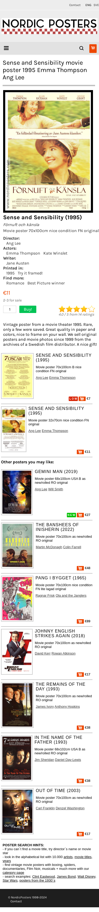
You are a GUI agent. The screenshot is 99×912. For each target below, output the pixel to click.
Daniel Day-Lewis (68, 760)
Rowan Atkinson (63, 653)
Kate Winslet (55, 253)
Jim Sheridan (44, 760)
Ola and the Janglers (71, 595)
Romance (15, 283)
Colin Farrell (72, 547)
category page (13, 873)
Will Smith (55, 489)
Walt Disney (86, 876)
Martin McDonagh (49, 547)
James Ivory (45, 706)
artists (68, 857)
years (7, 861)
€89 (83, 621)
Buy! (28, 309)
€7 (84, 398)
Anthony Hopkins (67, 706)
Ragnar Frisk (45, 595)
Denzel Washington (70, 808)
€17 (83, 674)
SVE (96, 5)
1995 (10, 273)
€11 (83, 452)
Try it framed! (30, 273)
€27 (83, 515)
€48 (83, 568)
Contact (75, 5)
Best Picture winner (46, 283)
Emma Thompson (23, 253)
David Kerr (42, 653)
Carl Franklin (45, 808)
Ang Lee (13, 243)
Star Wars (10, 880)
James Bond (66, 876)
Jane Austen (17, 263)
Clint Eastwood (43, 876)
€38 (83, 727)
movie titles (82, 857)
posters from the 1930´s (37, 880)
